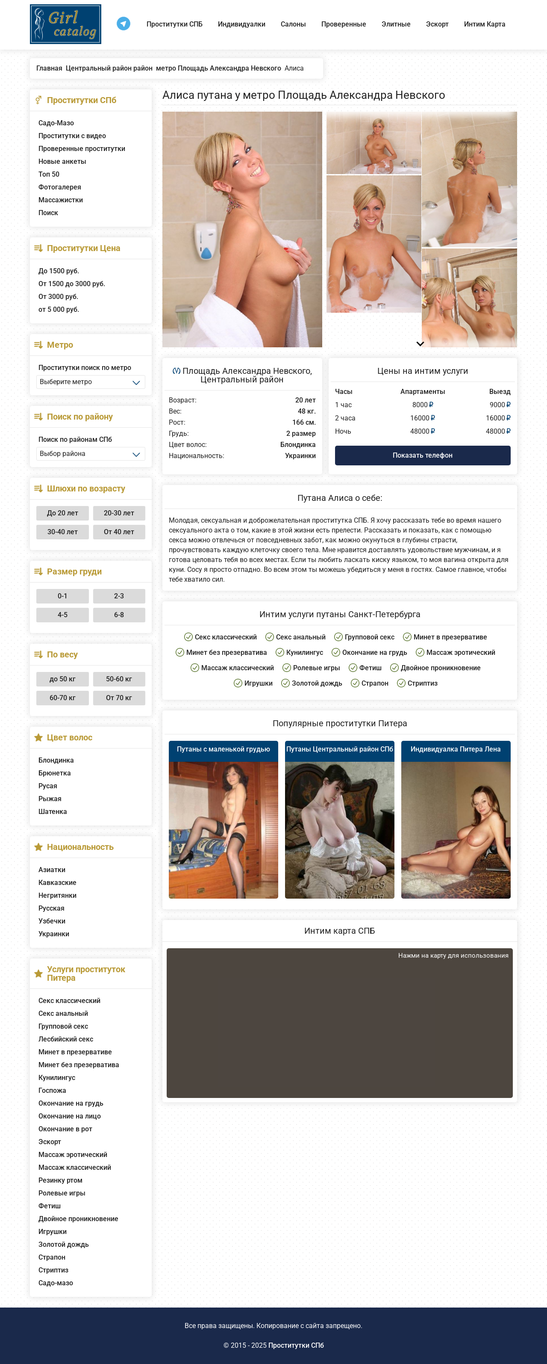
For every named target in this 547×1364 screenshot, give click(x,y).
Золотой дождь (63, 1244)
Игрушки (52, 1232)
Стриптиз (53, 1270)
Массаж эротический (72, 1155)
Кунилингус (56, 1078)
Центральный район (242, 379)
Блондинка (56, 760)
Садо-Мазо (56, 123)
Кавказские (57, 883)
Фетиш (49, 1206)
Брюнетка (54, 773)
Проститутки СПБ (175, 24)
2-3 (119, 596)
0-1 (63, 596)
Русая (47, 786)
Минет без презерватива (78, 1065)
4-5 (63, 615)
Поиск (48, 213)
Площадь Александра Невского (246, 371)
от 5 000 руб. (58, 309)
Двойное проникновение (78, 1219)
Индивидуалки (241, 24)
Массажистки (60, 200)
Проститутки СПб (296, 1345)
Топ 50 (48, 174)
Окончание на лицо (69, 1116)
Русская (51, 908)
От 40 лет (119, 532)
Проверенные (343, 24)
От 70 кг (119, 698)
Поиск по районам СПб (75, 439)
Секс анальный (63, 1013)
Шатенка (52, 812)
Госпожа (52, 1090)
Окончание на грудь (70, 1103)
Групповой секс (63, 1026)
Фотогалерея (59, 187)
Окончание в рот (65, 1129)
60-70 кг (63, 698)
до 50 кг (63, 679)
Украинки (53, 934)
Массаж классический (74, 1167)
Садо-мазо (55, 1283)
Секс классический (69, 1001)
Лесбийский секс (65, 1039)
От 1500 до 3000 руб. (71, 284)
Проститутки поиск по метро (84, 368)
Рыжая (50, 799)
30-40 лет (62, 532)
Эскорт (437, 24)
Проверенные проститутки (81, 149)
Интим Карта (485, 24)
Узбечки (51, 921)
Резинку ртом (60, 1180)
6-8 (119, 615)
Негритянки (57, 895)
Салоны (293, 24)
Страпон (51, 1257)
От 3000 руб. (58, 297)
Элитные (396, 24)
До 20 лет (62, 513)
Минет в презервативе (75, 1052)
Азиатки (51, 870)
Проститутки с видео (72, 136)
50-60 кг (119, 679)
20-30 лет (119, 513)
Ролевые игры (61, 1193)
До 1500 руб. (58, 271)
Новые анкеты (62, 161)
